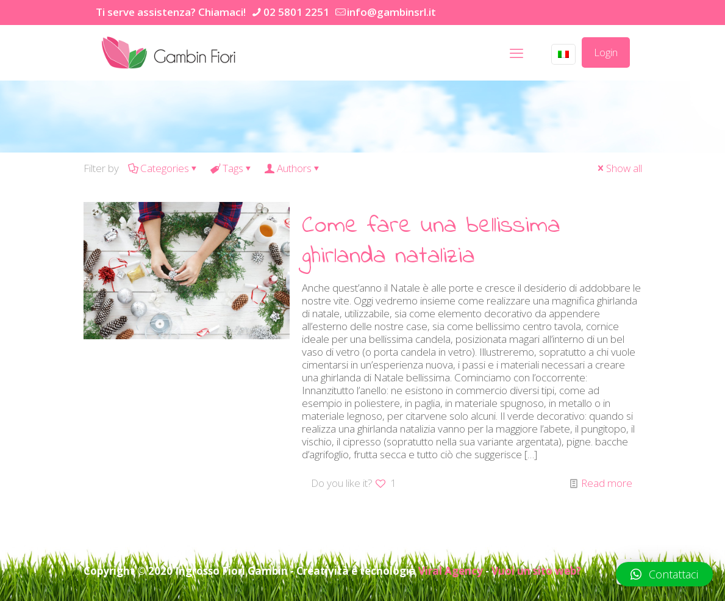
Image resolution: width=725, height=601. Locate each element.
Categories (163, 168)
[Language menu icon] (563, 54)
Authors (293, 168)
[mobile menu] (516, 52)
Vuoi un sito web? (536, 571)
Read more (606, 483)
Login (606, 52)
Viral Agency (450, 571)
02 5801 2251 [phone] (296, 12)
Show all (619, 168)
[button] (664, 574)
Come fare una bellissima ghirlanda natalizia (431, 241)
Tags (232, 168)
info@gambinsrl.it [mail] (391, 12)
